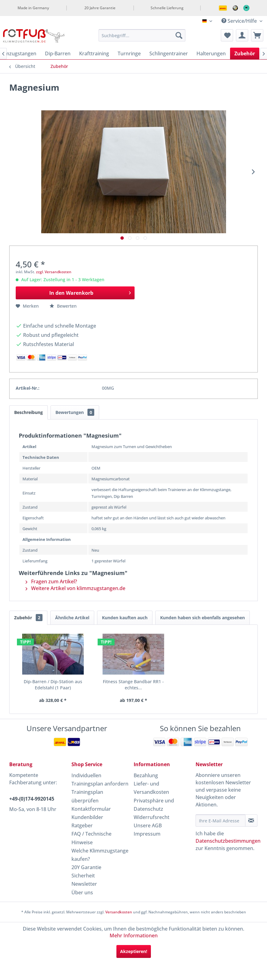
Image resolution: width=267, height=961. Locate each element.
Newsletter (84, 883)
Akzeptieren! (133, 951)
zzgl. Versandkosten (53, 271)
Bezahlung (146, 775)
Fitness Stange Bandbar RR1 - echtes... (133, 685)
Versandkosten (118, 912)
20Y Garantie (86, 867)
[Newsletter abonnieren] (251, 820)
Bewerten (63, 306)
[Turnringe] (129, 53)
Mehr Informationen (134, 935)
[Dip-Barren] (58, 53)
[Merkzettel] (227, 35)
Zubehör (28, 617)
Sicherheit (83, 875)
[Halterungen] (211, 53)
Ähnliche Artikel (72, 617)
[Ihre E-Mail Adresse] (220, 820)
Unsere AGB (148, 825)
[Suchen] (178, 35)
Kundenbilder (87, 817)
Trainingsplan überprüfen (87, 796)
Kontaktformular (91, 808)
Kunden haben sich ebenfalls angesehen (202, 617)
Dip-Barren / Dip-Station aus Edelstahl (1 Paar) (53, 685)
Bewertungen (74, 412)
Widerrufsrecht (151, 817)
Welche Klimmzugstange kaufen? (99, 854)
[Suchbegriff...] (142, 35)
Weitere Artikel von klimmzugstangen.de (75, 588)
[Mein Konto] (242, 35)
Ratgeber (82, 825)
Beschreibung (28, 412)
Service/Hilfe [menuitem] (239, 21)
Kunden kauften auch (125, 617)
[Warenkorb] (257, 35)
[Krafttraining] (94, 53)
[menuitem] (142, 35)
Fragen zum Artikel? (51, 581)
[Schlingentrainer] (168, 53)
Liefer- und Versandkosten (151, 787)
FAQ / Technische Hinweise (91, 837)
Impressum (147, 833)
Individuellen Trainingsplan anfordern (99, 779)
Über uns (82, 892)
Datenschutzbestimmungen (228, 840)
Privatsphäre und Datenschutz (154, 804)
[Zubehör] (244, 53)
